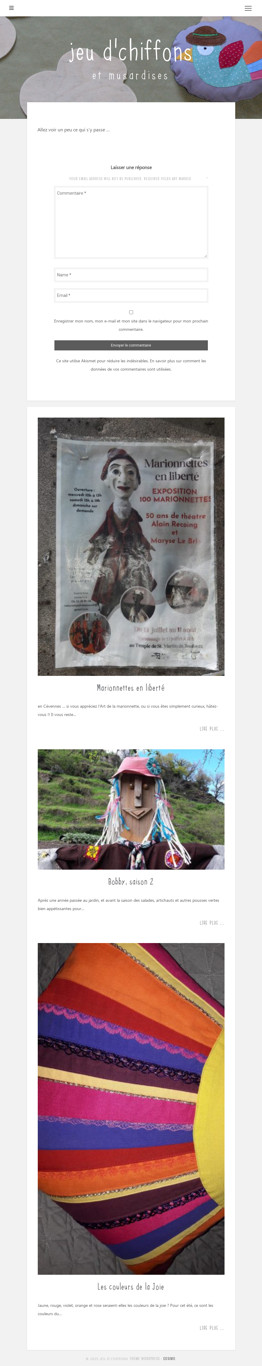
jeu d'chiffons (131, 48)
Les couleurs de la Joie (131, 1285)
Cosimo (169, 1358)
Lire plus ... (212, 728)
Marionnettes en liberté (131, 686)
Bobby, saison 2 (131, 880)
